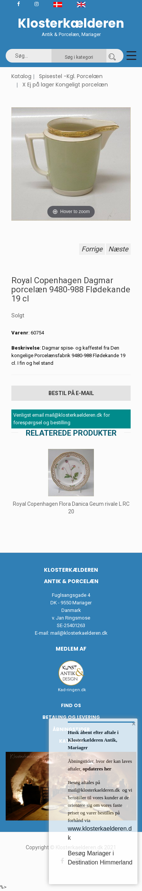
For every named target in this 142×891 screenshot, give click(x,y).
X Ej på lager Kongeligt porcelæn (65, 84)
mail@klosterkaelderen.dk (79, 633)
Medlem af (71, 649)
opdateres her (96, 769)
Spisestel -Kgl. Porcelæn (71, 76)
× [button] (134, 724)
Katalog (21, 76)
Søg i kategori (79, 57)
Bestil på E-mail (71, 393)
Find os (71, 705)
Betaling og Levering (71, 717)
